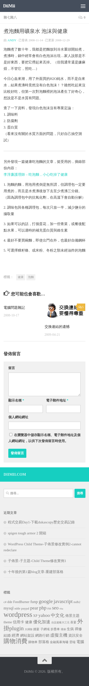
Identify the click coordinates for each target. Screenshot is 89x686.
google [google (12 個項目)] (46, 601)
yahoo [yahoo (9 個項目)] (44, 615)
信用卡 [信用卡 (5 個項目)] (18, 622)
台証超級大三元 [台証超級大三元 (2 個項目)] (60, 622)
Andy (11, 40)
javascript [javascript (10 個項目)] (63, 601)
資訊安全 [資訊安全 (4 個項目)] (75, 635)
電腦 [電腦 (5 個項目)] (80, 642)
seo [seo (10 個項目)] (55, 607)
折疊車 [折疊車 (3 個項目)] (55, 629)
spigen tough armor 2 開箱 (27, 533)
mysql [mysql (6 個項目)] (9, 608)
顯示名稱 (16, 400)
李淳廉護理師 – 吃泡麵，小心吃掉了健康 (36, 174)
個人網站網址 (18, 417)
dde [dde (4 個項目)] (9, 602)
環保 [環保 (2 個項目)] (63, 629)
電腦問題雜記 (14, 307)
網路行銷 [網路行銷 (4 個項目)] (42, 635)
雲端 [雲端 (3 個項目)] (72, 642)
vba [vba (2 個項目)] (61, 608)
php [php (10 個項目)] (43, 607)
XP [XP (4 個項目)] (35, 616)
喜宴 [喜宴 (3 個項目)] (73, 622)
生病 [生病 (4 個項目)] (70, 629)
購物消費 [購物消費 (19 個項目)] (15, 641)
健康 (20, 277)
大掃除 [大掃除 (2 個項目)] (29, 629)
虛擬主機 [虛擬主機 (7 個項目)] (58, 635)
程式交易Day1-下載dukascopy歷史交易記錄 (41, 522)
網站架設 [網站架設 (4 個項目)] (27, 635)
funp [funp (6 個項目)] (34, 601)
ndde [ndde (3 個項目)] (17, 608)
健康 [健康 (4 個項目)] (28, 622)
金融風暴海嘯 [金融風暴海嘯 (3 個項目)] (59, 642)
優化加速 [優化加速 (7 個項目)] (41, 621)
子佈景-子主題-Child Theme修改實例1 (37, 561)
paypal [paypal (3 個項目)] (25, 608)
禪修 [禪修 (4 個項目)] (78, 629)
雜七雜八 (10, 17)
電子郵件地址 (57, 400)
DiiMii (9, 5)
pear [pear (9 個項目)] (34, 607)
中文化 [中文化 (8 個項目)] (57, 615)
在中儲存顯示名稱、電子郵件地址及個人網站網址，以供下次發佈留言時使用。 (44, 438)
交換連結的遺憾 (57, 327)
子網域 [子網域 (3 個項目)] (45, 629)
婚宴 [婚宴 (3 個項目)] (36, 629)
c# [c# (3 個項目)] (5, 602)
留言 (11, 368)
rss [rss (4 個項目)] (49, 608)
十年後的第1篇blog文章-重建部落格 (35, 572)
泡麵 (31, 277)
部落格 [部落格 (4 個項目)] (43, 642)
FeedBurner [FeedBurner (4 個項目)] (21, 602)
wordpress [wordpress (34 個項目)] (18, 614)
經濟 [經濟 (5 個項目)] (15, 635)
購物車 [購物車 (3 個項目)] (32, 642)
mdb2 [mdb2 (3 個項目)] (77, 602)
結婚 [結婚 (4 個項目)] (7, 635)
